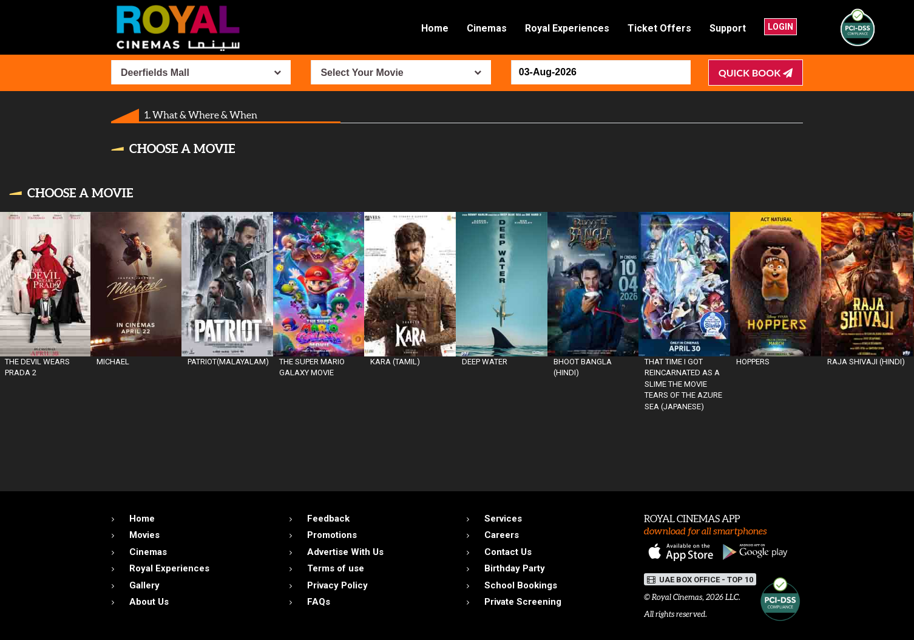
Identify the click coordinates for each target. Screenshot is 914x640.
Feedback (328, 518)
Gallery (144, 585)
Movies (144, 534)
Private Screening (522, 601)
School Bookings (520, 585)
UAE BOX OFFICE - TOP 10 (700, 579)
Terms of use (335, 568)
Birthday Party (514, 568)
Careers (501, 534)
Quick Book (756, 72)
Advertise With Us (345, 551)
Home (435, 28)
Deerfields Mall (155, 72)
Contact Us (508, 551)
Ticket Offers (659, 28)
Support (727, 28)
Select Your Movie (361, 72)
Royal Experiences (567, 28)
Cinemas (487, 28)
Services (503, 518)
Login (780, 27)
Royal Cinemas (677, 597)
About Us (149, 601)
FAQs (318, 601)
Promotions (332, 534)
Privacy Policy (337, 585)
